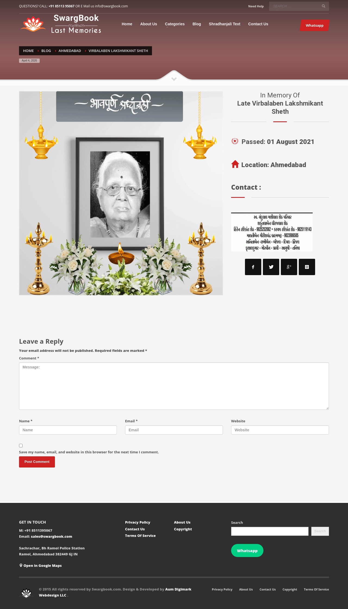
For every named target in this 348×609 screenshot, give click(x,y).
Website (238, 421)
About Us (182, 522)
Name (25, 421)
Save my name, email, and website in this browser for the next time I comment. (89, 452)
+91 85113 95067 (61, 6)
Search (237, 522)
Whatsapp (247, 550)
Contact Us (135, 529)
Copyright (183, 529)
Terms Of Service (140, 535)
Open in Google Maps (40, 565)
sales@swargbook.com (51, 536)
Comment (29, 358)
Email (131, 421)
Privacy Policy (137, 522)
